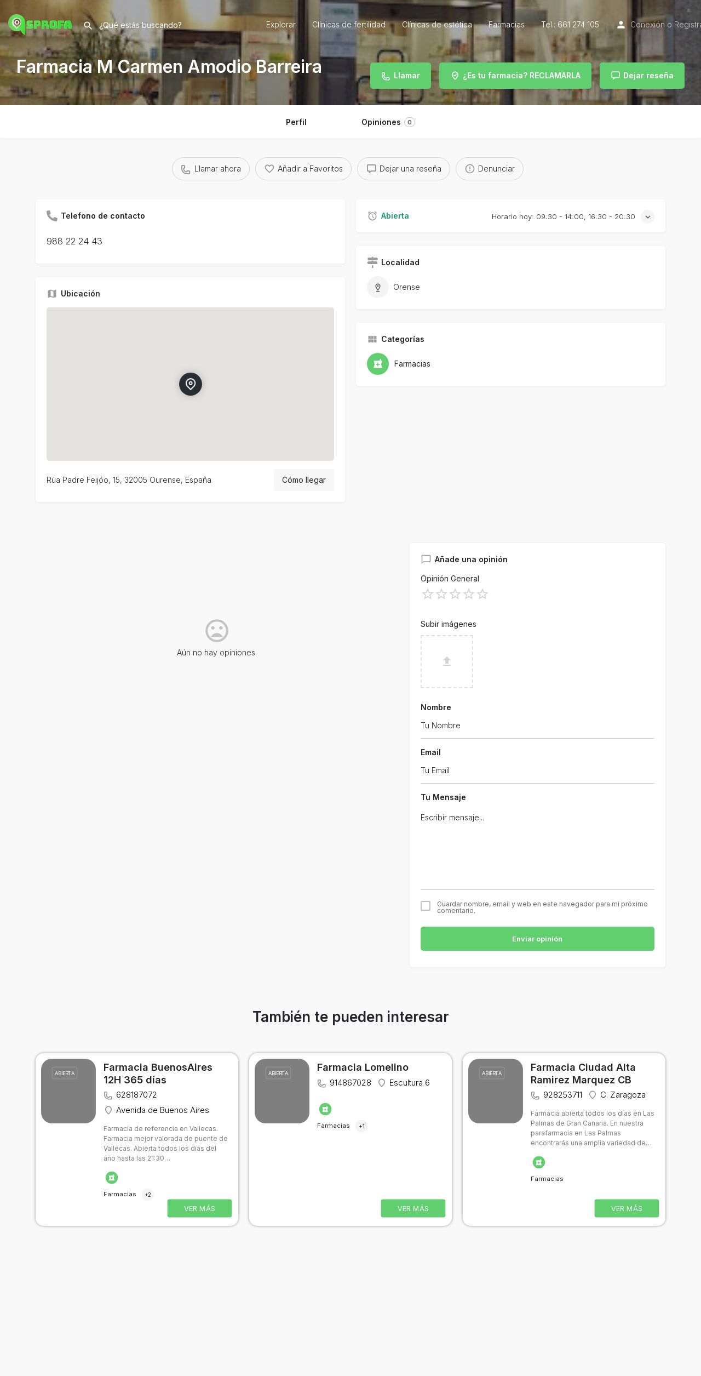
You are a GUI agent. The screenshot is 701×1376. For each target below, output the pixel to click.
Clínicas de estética (437, 24)
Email (431, 752)
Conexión (647, 24)
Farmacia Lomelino (363, 1067)
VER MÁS (200, 1208)
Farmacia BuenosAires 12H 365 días (158, 1073)
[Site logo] (41, 23)
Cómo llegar (304, 479)
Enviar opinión (537, 938)
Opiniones (388, 122)
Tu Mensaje (443, 797)
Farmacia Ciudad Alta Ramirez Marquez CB (583, 1073)
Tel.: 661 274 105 (570, 24)
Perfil (296, 122)
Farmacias (507, 24)
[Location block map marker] (190, 384)
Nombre (436, 707)
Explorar (281, 24)
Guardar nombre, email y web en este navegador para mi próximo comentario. (542, 907)
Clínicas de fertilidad (349, 24)
